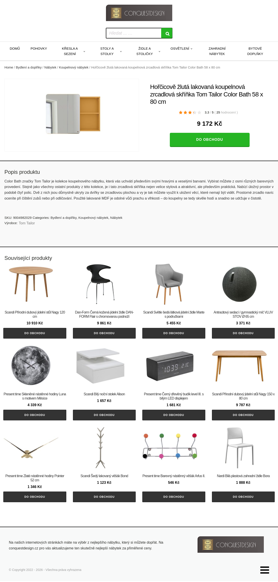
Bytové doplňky (255, 51)
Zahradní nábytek (217, 51)
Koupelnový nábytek (73, 67)
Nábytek (50, 67)
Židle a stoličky (144, 51)
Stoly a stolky (107, 51)
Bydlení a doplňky (29, 67)
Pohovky (39, 48)
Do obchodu (209, 139)
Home (8, 67)
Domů (15, 48)
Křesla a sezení (70, 51)
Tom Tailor (27, 223)
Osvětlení (179, 48)
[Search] (166, 33)
